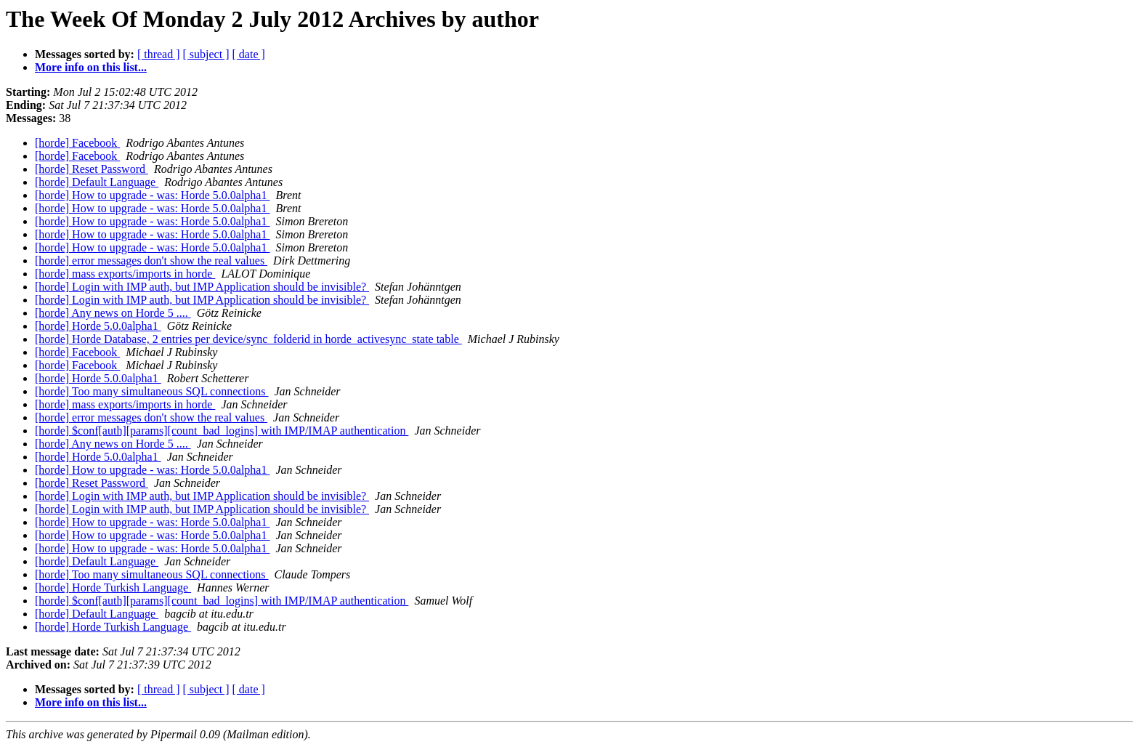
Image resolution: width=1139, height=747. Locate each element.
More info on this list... (91, 67)
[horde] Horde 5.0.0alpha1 (98, 326)
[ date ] (248, 54)
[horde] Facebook (77, 143)
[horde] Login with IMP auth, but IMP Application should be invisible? (202, 286)
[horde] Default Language (96, 182)
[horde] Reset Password (91, 169)
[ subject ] (206, 54)
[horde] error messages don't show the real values (151, 260)
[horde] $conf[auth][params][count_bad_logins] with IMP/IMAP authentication (221, 430)
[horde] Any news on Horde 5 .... (113, 313)
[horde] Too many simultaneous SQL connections (152, 391)
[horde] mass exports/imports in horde (125, 273)
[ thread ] (158, 54)
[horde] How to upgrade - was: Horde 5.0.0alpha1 (152, 195)
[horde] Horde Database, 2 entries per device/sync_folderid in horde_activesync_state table (248, 339)
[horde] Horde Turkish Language (113, 587)
